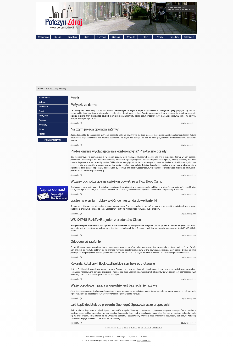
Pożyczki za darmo (84, 105)
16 (150, 327)
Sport (86, 37)
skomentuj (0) (76, 123)
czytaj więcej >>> (188, 123)
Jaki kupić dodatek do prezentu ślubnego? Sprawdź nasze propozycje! (120, 304)
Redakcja (121, 336)
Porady (160, 37)
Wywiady (131, 37)
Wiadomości (43, 37)
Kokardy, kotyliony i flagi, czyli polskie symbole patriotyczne (113, 263)
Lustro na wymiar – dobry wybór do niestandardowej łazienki (114, 200)
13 (142, 327)
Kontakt (144, 336)
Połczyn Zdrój (52, 88)
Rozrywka (101, 37)
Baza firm (174, 37)
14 (145, 327)
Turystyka (72, 37)
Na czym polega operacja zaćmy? (94, 129)
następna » (156, 327)
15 (147, 327)
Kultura (58, 37)
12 (139, 327)
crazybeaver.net (144, 341)
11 (136, 327)
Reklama (109, 336)
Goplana (116, 37)
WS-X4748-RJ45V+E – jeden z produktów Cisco (106, 220)
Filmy (145, 37)
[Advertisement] (116, 62)
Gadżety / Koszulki (94, 336)
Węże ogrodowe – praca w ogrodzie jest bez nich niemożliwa (114, 285)
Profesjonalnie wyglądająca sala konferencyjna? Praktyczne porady (118, 151)
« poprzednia (110, 327)
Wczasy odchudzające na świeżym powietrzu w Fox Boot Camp (116, 181)
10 (133, 327)
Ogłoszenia (188, 37)
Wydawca (133, 336)
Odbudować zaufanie (86, 241)
